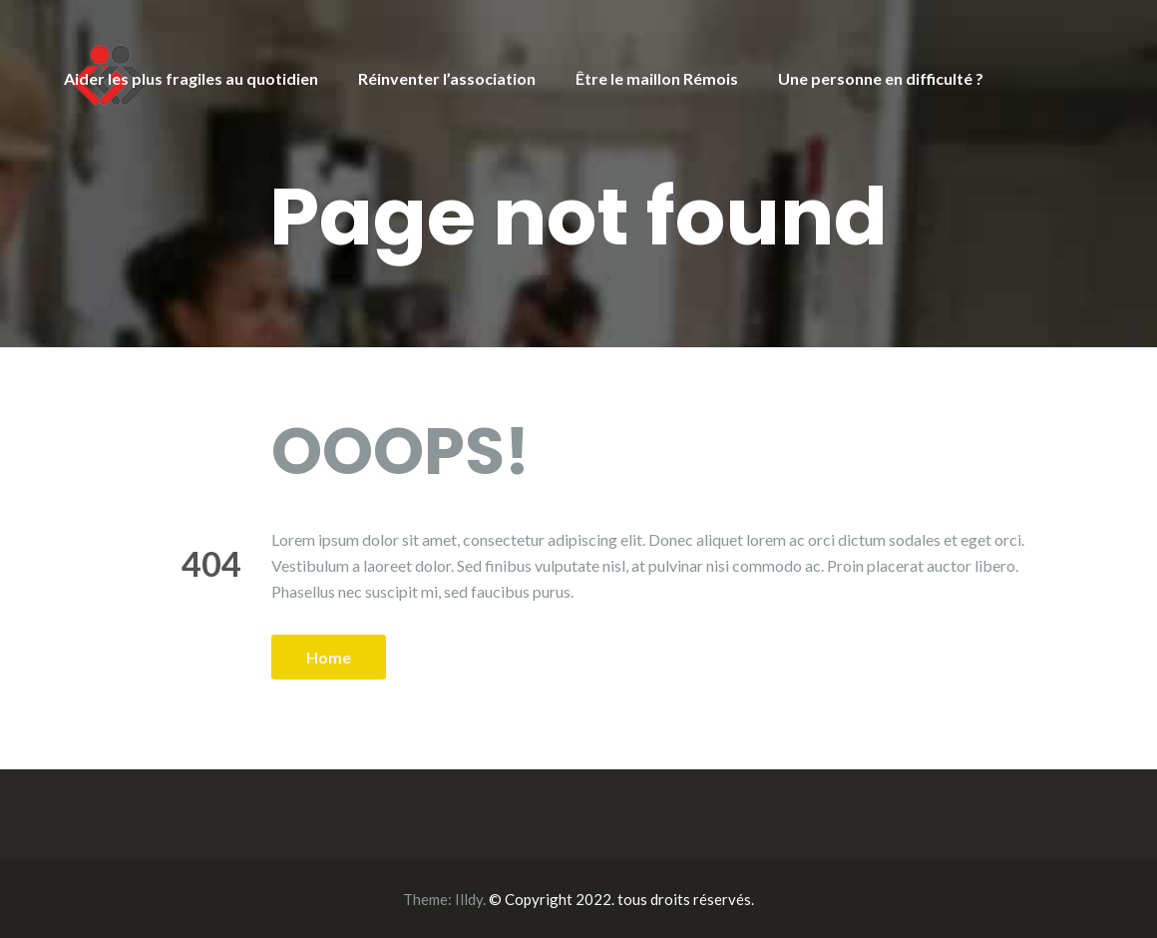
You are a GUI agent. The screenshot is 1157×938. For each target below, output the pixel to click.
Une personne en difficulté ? (880, 78)
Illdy (469, 899)
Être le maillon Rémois (657, 78)
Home (328, 657)
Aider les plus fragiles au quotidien (191, 78)
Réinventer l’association (447, 78)
